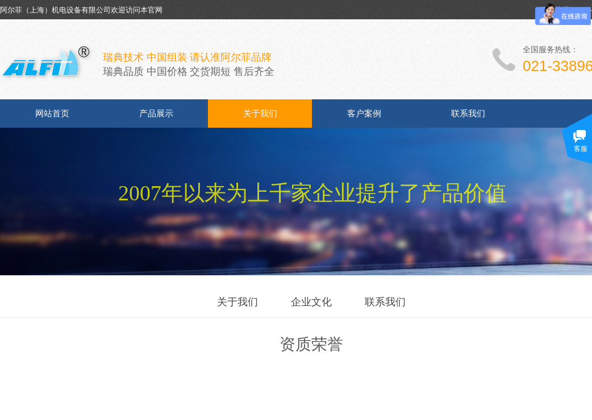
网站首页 (52, 113)
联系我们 (468, 113)
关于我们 (260, 113)
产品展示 (156, 113)
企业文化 (311, 302)
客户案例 (364, 113)
